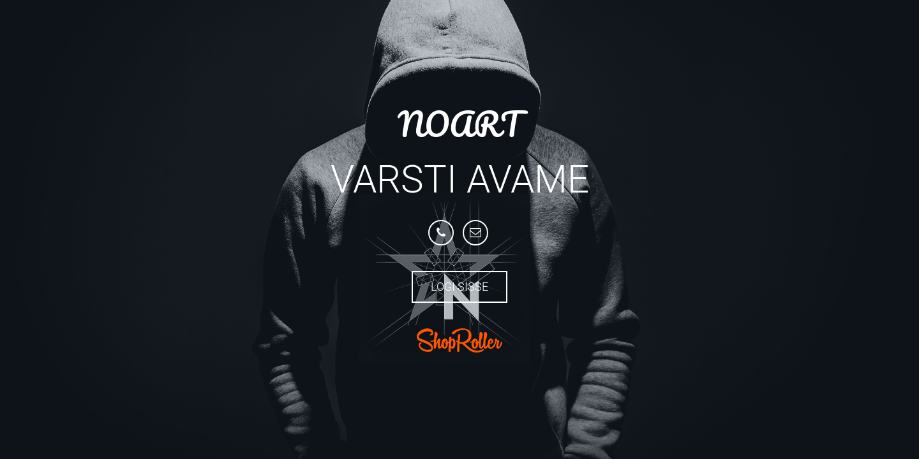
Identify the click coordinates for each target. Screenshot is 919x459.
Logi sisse (459, 286)
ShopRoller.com (459, 340)
